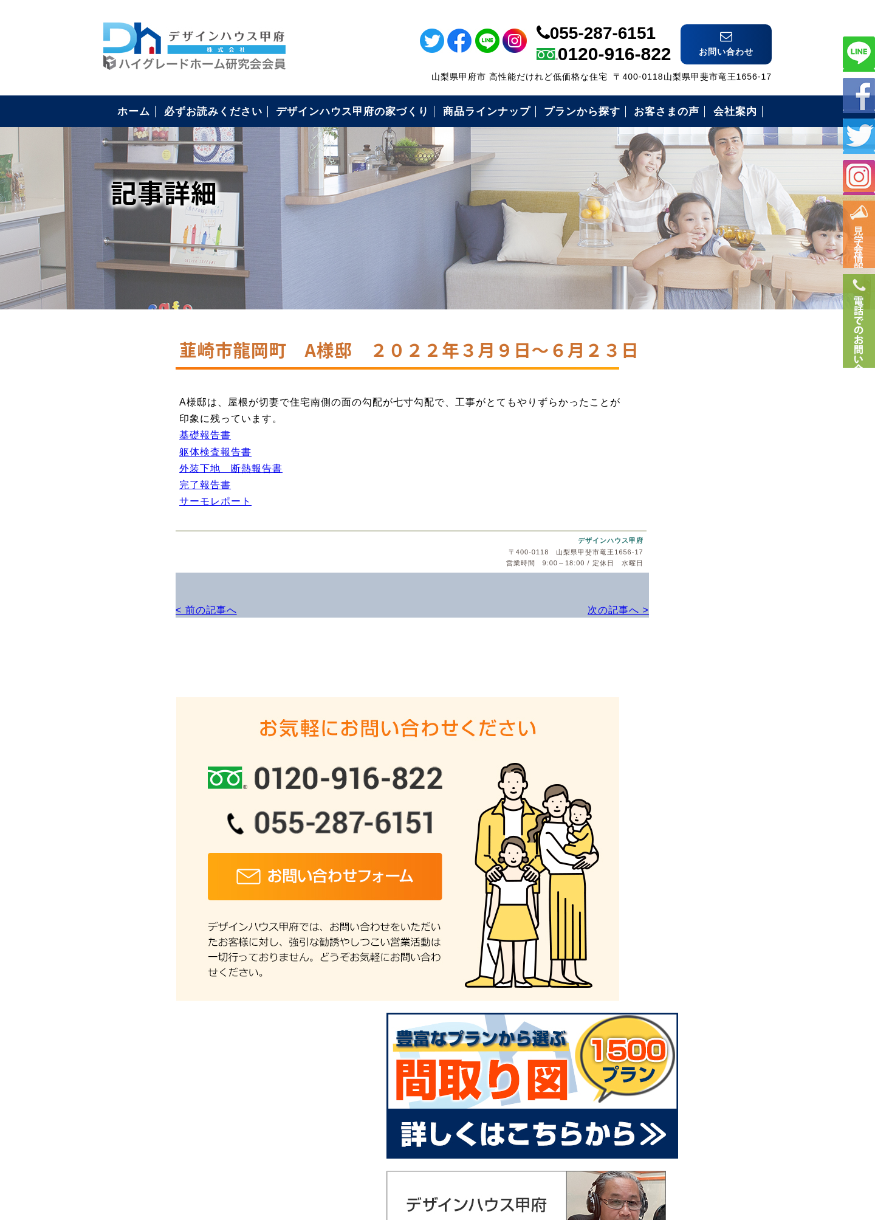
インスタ (859, 176)
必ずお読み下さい (641, 767)
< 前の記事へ (134, 637)
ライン (859, 52)
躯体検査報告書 (145, 483)
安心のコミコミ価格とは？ (662, 827)
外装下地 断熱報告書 (161, 499)
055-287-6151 (603, 19)
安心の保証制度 (636, 797)
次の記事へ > (516, 637)
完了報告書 (135, 516)
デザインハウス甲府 (512, 569)
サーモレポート (145, 532)
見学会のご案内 (636, 916)
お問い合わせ (631, 976)
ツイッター (859, 135)
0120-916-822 (614, 40)
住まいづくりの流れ (646, 857)
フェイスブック (859, 94)
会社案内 (620, 946)
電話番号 (859, 356)
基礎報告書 (135, 466)
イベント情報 (859, 243)
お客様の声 (625, 886)
